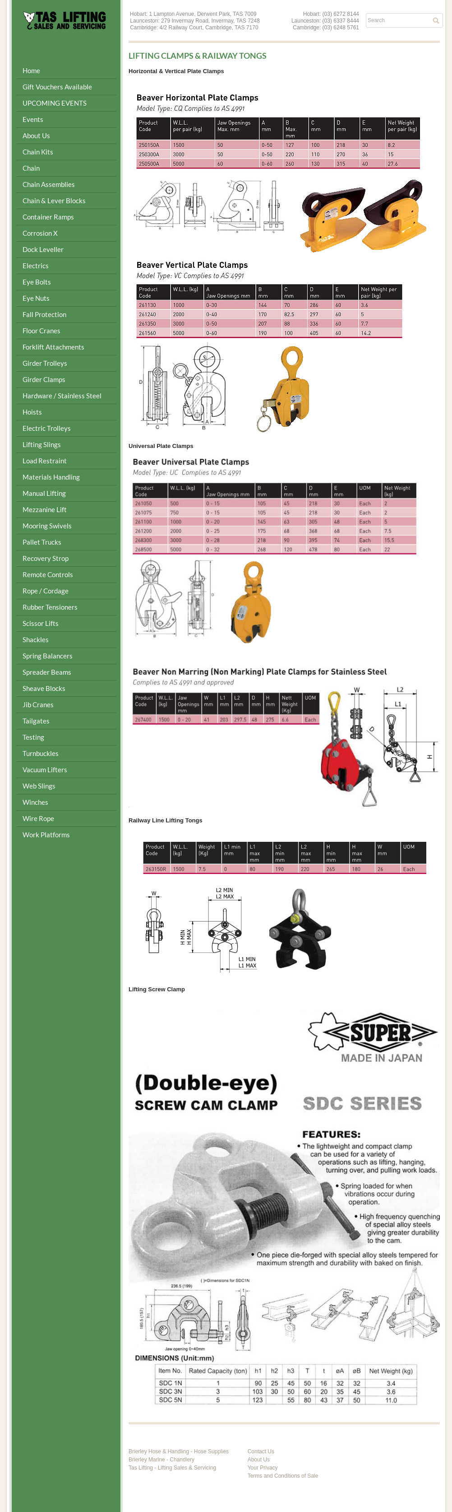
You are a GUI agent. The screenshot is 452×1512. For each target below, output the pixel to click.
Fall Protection (44, 314)
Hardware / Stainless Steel (62, 396)
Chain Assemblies (49, 184)
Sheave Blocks (44, 688)
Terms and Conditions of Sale (283, 1476)
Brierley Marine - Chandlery (161, 1459)
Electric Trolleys (47, 428)
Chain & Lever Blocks (54, 200)
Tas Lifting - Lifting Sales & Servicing (172, 1468)
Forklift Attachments (53, 347)
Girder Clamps (44, 379)
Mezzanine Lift (45, 509)
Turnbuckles (41, 753)
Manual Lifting (44, 493)
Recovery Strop (46, 558)
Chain (31, 168)
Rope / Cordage (46, 591)
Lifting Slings (42, 444)
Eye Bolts (37, 282)
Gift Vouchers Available (57, 87)
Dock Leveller (43, 249)
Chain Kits (38, 152)
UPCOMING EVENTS (55, 103)
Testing (33, 737)
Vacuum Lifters (45, 769)
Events (33, 119)
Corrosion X (40, 233)
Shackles (36, 639)
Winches (35, 802)
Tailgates (36, 721)
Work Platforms (46, 835)
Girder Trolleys (45, 363)
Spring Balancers (48, 656)
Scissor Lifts (41, 623)
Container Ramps (48, 217)
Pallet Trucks (42, 542)
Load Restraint (45, 461)
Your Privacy (263, 1468)
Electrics (36, 265)
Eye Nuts (36, 298)
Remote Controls (48, 574)
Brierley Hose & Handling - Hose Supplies (179, 1451)
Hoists (32, 412)
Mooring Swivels (47, 526)
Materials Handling (51, 477)
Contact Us (261, 1451)
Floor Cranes (41, 331)
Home (31, 70)
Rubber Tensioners (50, 607)
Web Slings (39, 786)
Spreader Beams (47, 672)
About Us (36, 135)
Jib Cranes (38, 704)
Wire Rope (38, 818)
